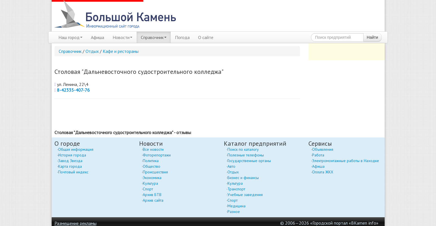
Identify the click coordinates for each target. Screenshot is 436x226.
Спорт (148, 188)
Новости (122, 37)
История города (72, 155)
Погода (182, 37)
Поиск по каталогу (243, 149)
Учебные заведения (245, 194)
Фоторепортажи (157, 155)
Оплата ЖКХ (322, 172)
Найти (372, 37)
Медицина (236, 205)
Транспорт (236, 188)
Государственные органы (249, 160)
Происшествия (155, 172)
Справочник (153, 37)
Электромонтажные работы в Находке (345, 160)
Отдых (92, 51)
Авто (231, 166)
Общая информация (75, 149)
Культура (150, 183)
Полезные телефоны (245, 155)
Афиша (97, 37)
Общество (151, 166)
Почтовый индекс (73, 172)
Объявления (322, 149)
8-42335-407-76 (73, 90)
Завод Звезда (70, 160)
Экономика (152, 177)
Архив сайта (153, 200)
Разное (233, 211)
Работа (318, 155)
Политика (151, 160)
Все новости (153, 149)
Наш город (70, 37)
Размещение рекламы (75, 223)
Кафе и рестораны (121, 51)
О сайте (205, 37)
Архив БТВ (152, 194)
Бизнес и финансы (243, 177)
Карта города (70, 166)
